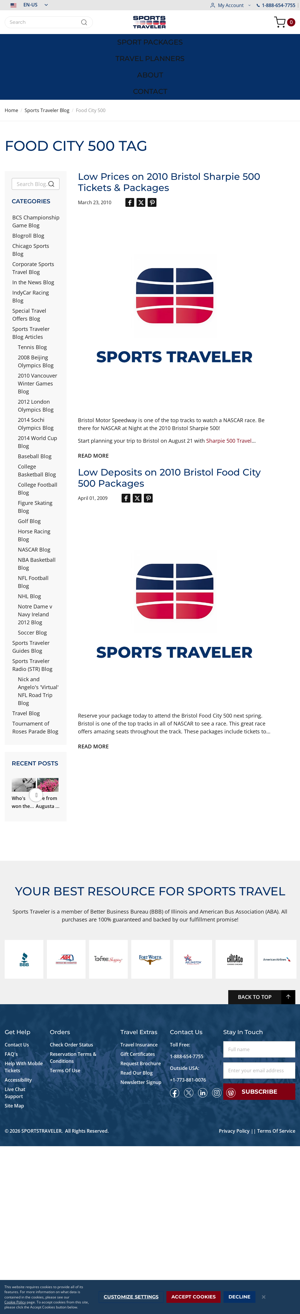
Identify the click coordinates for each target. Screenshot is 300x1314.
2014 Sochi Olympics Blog (36, 369)
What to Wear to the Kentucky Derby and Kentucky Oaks (34, 871)
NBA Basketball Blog (37, 509)
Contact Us (17, 1212)
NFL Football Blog (33, 527)
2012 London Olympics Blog (36, 351)
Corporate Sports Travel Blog (33, 214)
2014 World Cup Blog (37, 387)
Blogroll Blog (28, 181)
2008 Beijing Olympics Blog (36, 307)
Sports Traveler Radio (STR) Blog (32, 610)
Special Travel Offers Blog (29, 260)
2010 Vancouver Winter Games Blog (37, 329)
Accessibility (18, 1247)
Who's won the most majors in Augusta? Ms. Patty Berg (34, 766)
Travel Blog (26, 659)
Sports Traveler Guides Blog (31, 592)
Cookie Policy (15, 1302)
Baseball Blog (35, 402)
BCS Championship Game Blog (35, 167)
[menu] (150, 40)
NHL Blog (29, 542)
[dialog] (150, 1297)
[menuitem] (37, 40)
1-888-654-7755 (229, 5)
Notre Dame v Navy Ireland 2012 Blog (35, 560)
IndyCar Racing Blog (30, 242)
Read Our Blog (136, 1240)
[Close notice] (264, 1297)
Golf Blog (29, 467)
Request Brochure (140, 1231)
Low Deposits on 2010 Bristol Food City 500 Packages (169, 423)
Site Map (14, 1273)
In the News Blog (33, 228)
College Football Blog (37, 434)
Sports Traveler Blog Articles (31, 278)
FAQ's (12, 1222)
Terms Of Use (65, 1238)
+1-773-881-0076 (188, 1247)
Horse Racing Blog (34, 481)
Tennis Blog (32, 293)
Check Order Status (71, 1212)
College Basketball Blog (37, 416)
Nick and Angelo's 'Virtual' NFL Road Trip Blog (38, 637)
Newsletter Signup (140, 1250)
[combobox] (49, 22)
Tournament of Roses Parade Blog (35, 673)
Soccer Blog (32, 578)
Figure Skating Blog (35, 452)
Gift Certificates (137, 1222)
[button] (26, 4)
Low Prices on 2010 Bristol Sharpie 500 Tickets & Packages (169, 128)
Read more (93, 401)
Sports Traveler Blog (47, 56)
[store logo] (150, 22)
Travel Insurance (139, 1212)
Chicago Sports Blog (30, 195)
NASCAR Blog (34, 495)
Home (11, 56)
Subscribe (259, 1259)
